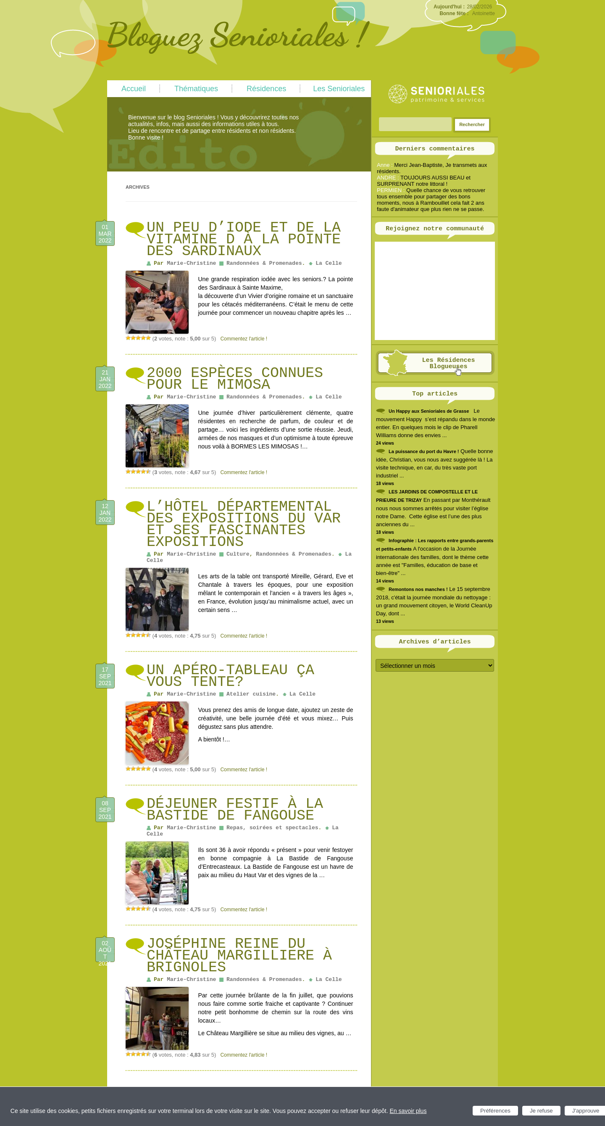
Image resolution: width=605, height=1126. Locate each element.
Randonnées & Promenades (264, 263)
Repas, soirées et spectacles (272, 828)
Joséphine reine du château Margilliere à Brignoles (239, 956)
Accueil (133, 88)
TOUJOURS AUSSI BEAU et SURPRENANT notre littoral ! (424, 180)
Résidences (266, 88)
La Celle (329, 263)
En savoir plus (407, 1111)
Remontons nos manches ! (418, 589)
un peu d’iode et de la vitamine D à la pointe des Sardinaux (244, 239)
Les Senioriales (339, 88)
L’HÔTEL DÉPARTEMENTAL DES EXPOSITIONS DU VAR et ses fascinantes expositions (244, 524)
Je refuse (541, 1111)
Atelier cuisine (251, 694)
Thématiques (196, 88)
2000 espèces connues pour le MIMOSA (235, 379)
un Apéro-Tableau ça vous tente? (230, 676)
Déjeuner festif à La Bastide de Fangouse (235, 810)
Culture (238, 554)
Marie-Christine (191, 263)
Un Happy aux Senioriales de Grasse (429, 411)
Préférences (495, 1111)
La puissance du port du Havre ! (424, 451)
